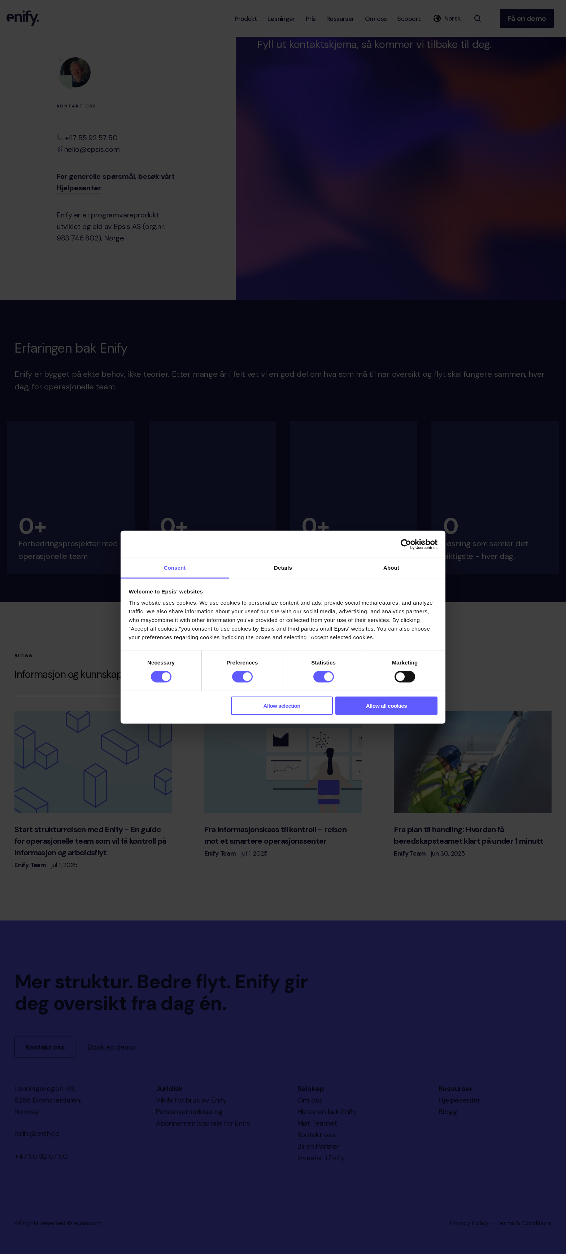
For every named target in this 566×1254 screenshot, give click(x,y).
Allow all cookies (386, 706)
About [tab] (391, 568)
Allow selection (282, 706)
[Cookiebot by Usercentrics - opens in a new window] (405, 544)
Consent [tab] (175, 568)
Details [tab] (283, 568)
